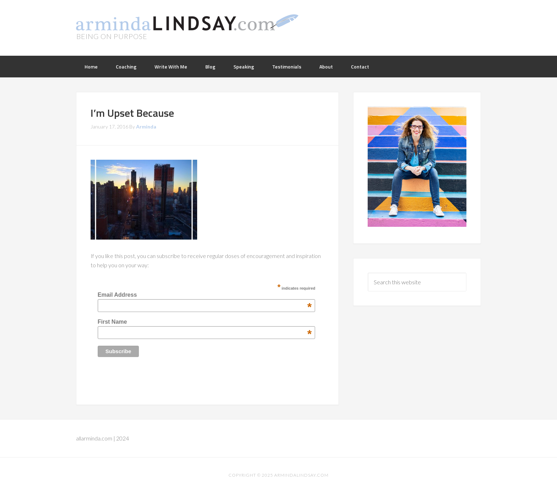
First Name (205, 322)
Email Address (205, 295)
